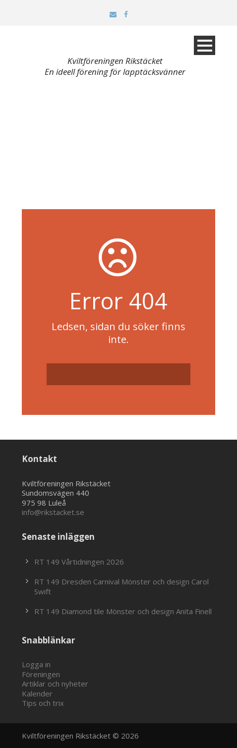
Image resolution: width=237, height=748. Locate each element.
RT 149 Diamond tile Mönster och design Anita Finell (123, 611)
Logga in (36, 664)
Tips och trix (43, 703)
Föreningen (41, 674)
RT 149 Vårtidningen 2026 (79, 562)
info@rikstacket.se (53, 512)
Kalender (37, 693)
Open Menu (204, 45)
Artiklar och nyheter (55, 684)
